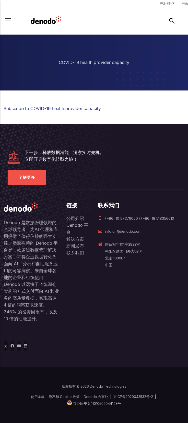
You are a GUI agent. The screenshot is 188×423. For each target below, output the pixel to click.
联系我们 (75, 252)
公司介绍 (75, 218)
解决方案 (75, 239)
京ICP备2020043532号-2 (133, 397)
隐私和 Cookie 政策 (64, 397)
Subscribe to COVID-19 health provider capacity (52, 108)
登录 (185, 3)
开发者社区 (167, 3)
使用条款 (38, 397)
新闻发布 (75, 245)
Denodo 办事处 (96, 397)
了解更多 (27, 177)
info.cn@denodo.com (119, 231)
